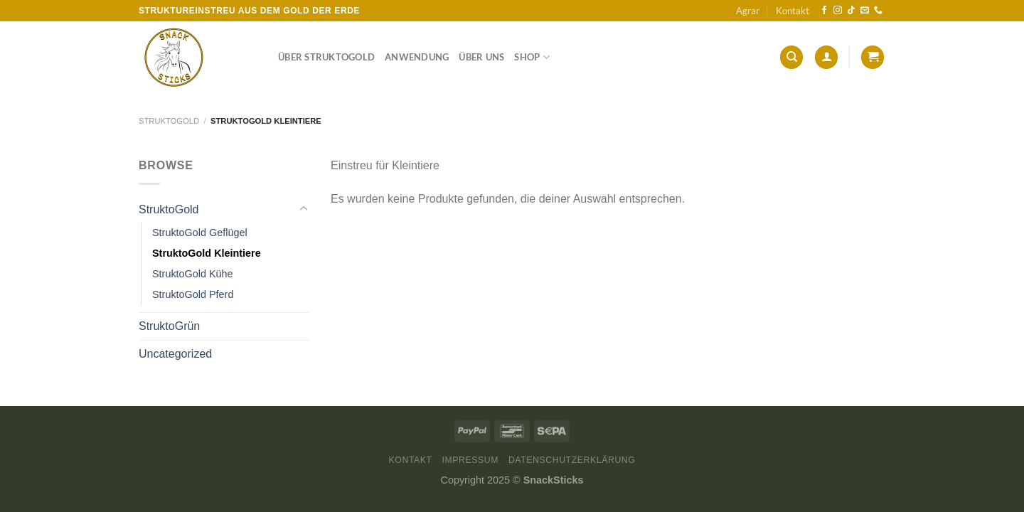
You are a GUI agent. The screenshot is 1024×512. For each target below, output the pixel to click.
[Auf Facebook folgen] (824, 11)
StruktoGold (169, 121)
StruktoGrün (169, 326)
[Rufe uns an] (878, 11)
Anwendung (417, 57)
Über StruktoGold (326, 57)
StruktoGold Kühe (192, 273)
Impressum (470, 460)
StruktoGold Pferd (192, 294)
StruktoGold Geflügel (199, 232)
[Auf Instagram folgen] (837, 11)
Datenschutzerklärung (572, 460)
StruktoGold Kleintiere (206, 253)
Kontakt (792, 10)
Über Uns (481, 57)
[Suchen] (791, 57)
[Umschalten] (303, 209)
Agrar (747, 10)
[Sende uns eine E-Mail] (864, 11)
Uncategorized (175, 354)
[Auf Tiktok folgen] (851, 11)
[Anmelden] (826, 57)
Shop (531, 57)
